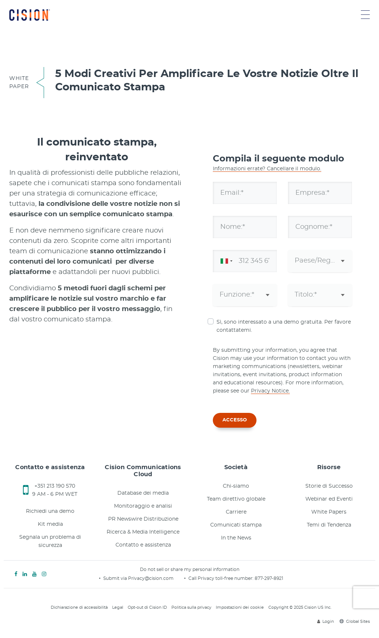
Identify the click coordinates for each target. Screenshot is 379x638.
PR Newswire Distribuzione (143, 519)
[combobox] (225, 261)
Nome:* (232, 226)
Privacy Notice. (270, 391)
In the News (236, 538)
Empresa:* (312, 192)
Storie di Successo (329, 486)
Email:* (232, 192)
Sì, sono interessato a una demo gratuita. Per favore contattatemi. (284, 326)
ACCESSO (234, 420)
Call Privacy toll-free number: (221, 578)
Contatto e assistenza (143, 545)
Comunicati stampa (236, 525)
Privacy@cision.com (151, 578)
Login (325, 621)
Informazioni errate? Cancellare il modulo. (267, 168)
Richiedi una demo (50, 511)
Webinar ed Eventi (329, 499)
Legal (117, 607)
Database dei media (143, 493)
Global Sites (354, 621)
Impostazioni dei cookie (240, 607)
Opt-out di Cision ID (147, 607)
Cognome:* (313, 226)
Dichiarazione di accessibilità (79, 607)
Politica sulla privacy (191, 607)
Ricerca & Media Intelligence (143, 532)
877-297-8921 (269, 578)
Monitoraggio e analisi (143, 506)
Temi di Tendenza (329, 525)
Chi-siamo (236, 486)
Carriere (236, 512)
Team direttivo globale (236, 499)
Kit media (50, 524)
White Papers (328, 512)
